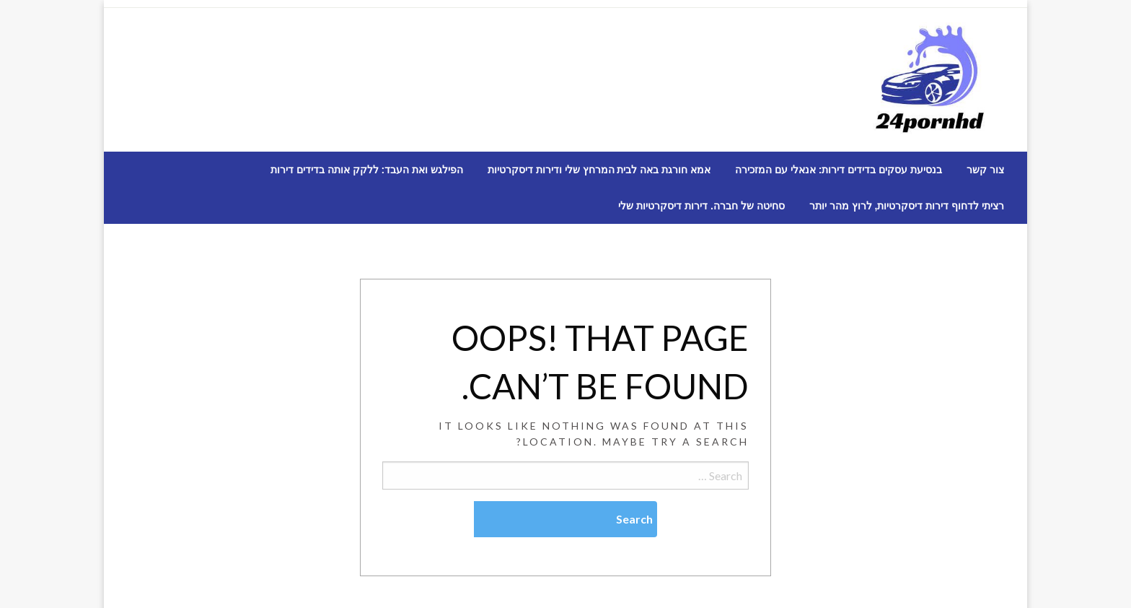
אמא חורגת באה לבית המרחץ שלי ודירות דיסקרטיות (599, 169)
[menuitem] (985, 170)
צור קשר (985, 169)
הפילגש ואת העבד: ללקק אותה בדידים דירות (366, 169)
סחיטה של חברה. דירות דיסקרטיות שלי (701, 206)
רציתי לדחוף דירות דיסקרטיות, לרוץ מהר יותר (906, 206)
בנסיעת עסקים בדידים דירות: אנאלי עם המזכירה (838, 169)
